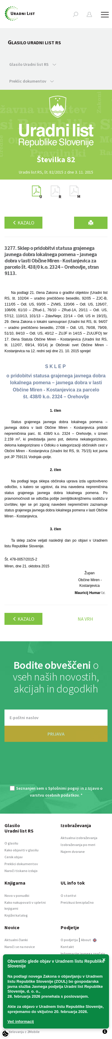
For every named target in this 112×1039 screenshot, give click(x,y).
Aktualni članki (16, 940)
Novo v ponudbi (16, 895)
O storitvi (68, 895)
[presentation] (56, 767)
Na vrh (85, 619)
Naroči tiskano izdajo (21, 870)
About (88, 940)
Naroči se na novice (19, 946)
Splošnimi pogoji (63, 788)
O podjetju (69, 940)
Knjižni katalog (16, 915)
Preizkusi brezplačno (77, 902)
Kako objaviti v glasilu (21, 850)
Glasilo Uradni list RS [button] (32, 64)
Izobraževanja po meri (78, 844)
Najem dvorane (73, 851)
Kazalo (23, 223)
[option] (56, 159)
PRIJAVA (56, 734)
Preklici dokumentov (21, 864)
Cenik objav (13, 857)
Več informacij (20, 1021)
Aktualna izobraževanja (79, 838)
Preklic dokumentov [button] (31, 81)
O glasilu (11, 843)
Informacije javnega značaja (83, 953)
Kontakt (67, 946)
